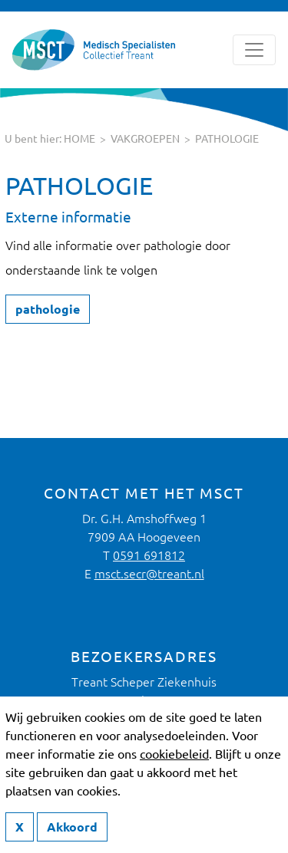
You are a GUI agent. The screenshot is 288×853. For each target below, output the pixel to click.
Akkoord (72, 827)
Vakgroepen (145, 139)
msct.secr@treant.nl (149, 574)
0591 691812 (149, 555)
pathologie (227, 139)
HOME (79, 139)
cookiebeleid (174, 754)
